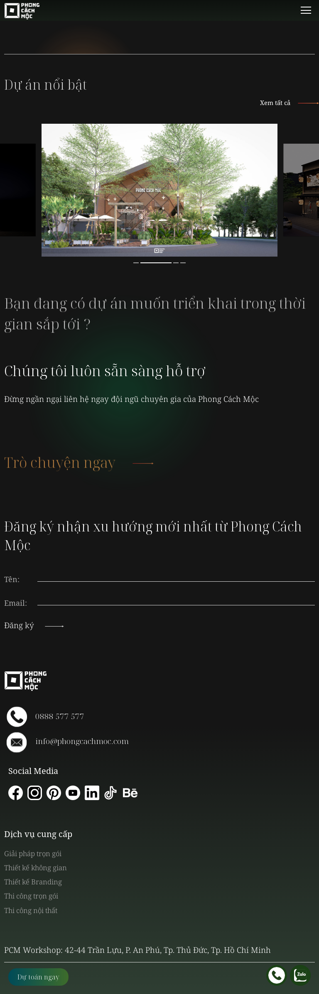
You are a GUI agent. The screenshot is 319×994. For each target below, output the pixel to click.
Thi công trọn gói (31, 896)
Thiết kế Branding (33, 881)
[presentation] (176, 595)
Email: (15, 603)
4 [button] (183, 262)
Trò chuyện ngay (77, 470)
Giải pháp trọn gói (32, 853)
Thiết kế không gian (35, 867)
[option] (159, 190)
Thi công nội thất (30, 910)
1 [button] (136, 262)
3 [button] (176, 262)
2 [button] (156, 262)
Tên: (12, 579)
